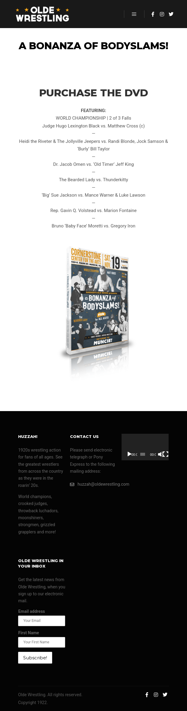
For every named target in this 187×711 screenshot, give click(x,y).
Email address (31, 611)
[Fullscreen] (166, 454)
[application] (145, 447)
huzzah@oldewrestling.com (93, 484)
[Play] (129, 454)
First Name (28, 632)
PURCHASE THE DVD (93, 93)
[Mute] (161, 454)
